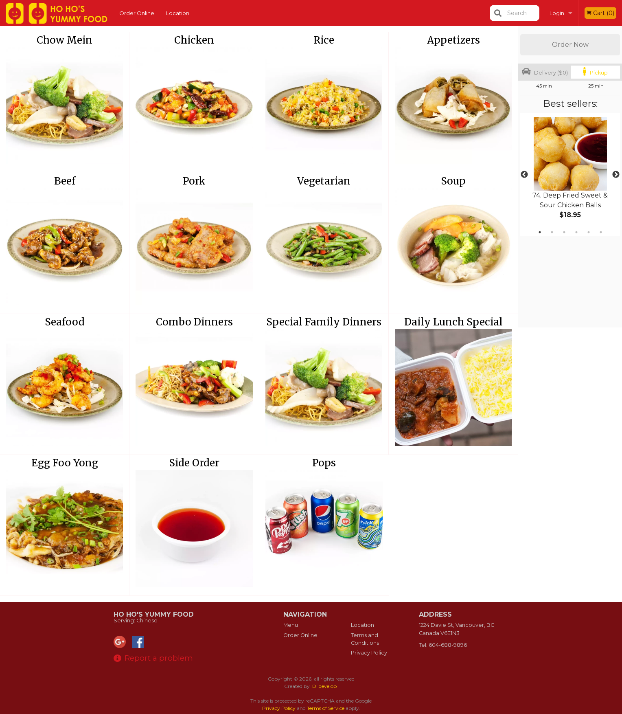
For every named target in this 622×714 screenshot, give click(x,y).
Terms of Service (325, 708)
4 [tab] (576, 232)
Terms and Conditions (365, 639)
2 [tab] (552, 232)
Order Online (136, 13)
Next (616, 175)
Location (177, 13)
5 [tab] (589, 232)
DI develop (324, 686)
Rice (323, 40)
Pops (324, 463)
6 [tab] (601, 232)
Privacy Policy (369, 653)
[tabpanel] (570, 174)
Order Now (570, 44)
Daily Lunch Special (453, 322)
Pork (194, 181)
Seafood (65, 322)
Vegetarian (323, 181)
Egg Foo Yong (64, 463)
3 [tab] (564, 232)
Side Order (194, 463)
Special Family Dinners (323, 322)
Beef (64, 181)
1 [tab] (540, 232)
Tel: (443, 645)
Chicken (194, 40)
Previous (524, 175)
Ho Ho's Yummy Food (154, 614)
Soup (453, 181)
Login (557, 13)
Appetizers (453, 40)
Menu (290, 625)
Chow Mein (64, 40)
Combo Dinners (194, 322)
